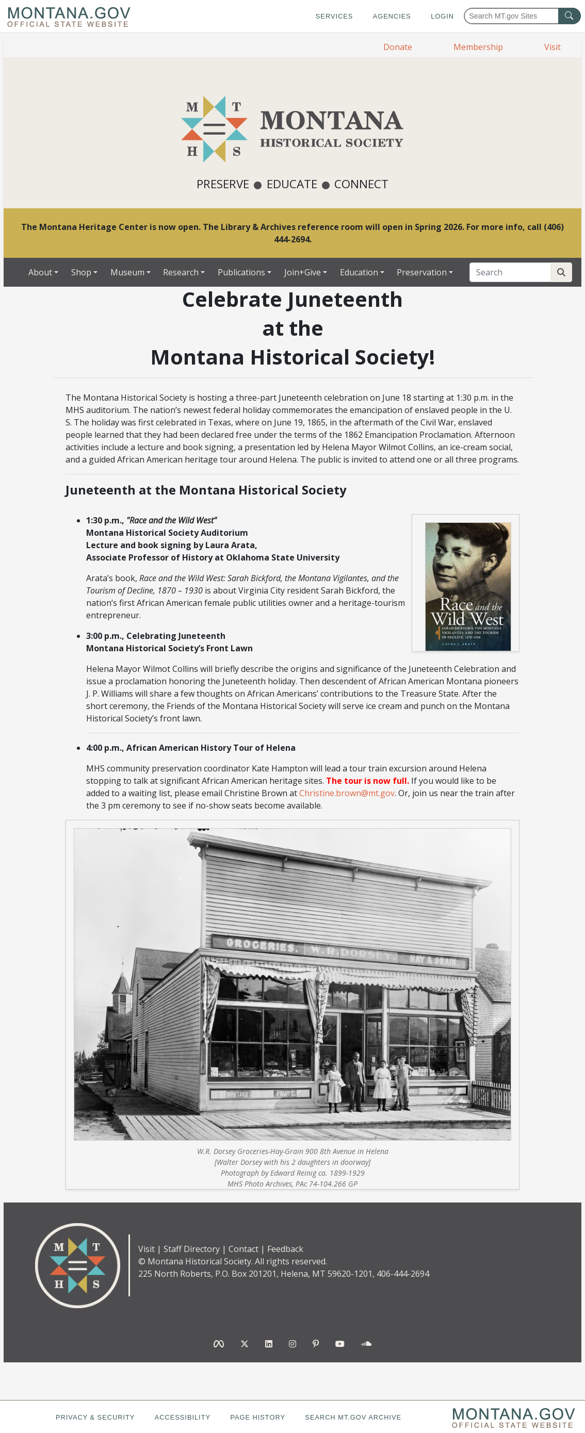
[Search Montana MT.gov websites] (522, 16)
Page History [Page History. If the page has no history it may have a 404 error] (257, 1417)
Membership (478, 47)
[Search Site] (561, 272)
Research (181, 272)
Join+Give (302, 272)
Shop (81, 272)
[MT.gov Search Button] (569, 16)
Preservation (422, 272)
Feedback (285, 1249)
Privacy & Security (95, 1417)
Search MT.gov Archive (353, 1417)
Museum (127, 272)
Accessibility (182, 1417)
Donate (397, 47)
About (40, 272)
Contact (243, 1249)
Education (359, 272)
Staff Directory (192, 1249)
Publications (241, 272)
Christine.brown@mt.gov (347, 793)
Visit (552, 47)
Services (334, 16)
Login (442, 16)
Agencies (392, 16)
